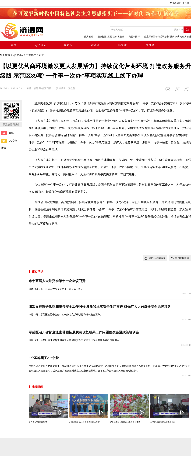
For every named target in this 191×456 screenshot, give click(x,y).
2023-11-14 (186, 319)
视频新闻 (37, 386)
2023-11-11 (186, 293)
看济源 (95, 45)
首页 (14, 45)
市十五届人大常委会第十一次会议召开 (57, 281)
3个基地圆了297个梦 (44, 358)
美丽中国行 (134, 36)
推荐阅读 (36, 271)
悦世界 (150, 45)
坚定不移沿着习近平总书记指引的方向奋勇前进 (167, 36)
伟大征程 (88, 36)
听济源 (122, 45)
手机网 (185, 3)
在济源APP (175, 3)
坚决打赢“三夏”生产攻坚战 (111, 36)
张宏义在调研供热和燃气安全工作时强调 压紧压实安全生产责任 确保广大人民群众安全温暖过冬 (100, 307)
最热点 (68, 45)
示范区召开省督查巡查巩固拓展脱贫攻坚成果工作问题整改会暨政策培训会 (84, 332)
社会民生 (31, 55)
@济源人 (41, 45)
